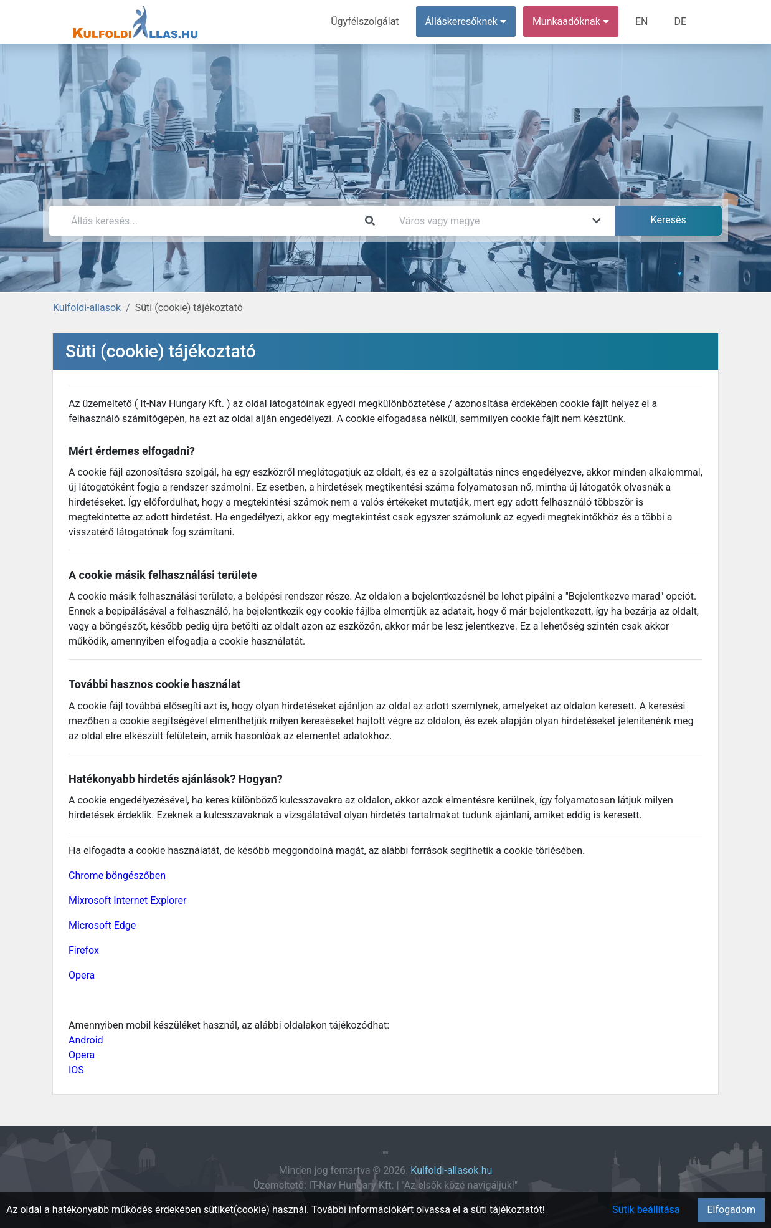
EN (641, 21)
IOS (76, 1070)
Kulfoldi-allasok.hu (451, 1170)
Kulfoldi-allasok (87, 308)
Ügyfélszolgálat (365, 21)
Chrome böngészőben (117, 875)
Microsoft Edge (102, 925)
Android (86, 1040)
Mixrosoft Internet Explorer (127, 900)
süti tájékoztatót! (508, 1210)
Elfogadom (731, 1210)
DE (680, 21)
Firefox (84, 950)
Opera (82, 975)
